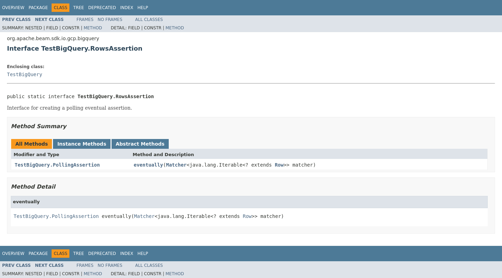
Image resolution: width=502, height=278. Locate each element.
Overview (13, 7)
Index (127, 7)
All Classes (149, 19)
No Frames (110, 19)
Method (93, 27)
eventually (148, 165)
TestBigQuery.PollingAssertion (57, 165)
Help (142, 7)
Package (38, 7)
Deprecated (102, 7)
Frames (85, 19)
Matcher (176, 165)
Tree (78, 7)
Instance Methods (81, 144)
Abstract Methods (140, 144)
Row (279, 165)
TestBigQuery (24, 74)
